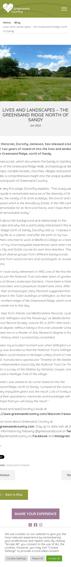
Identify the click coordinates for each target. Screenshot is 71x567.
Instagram (62, 436)
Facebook (40, 436)
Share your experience (36, 514)
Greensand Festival (17, 465)
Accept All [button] (54, 558)
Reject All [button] (37, 558)
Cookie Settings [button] (16, 558)
